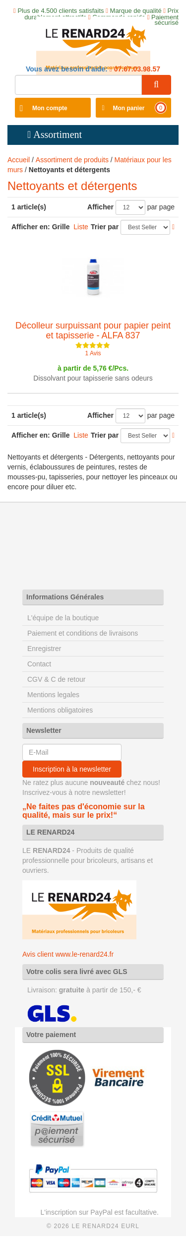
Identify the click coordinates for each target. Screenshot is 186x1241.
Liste (80, 227)
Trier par (105, 227)
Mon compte (49, 108)
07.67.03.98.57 (136, 69)
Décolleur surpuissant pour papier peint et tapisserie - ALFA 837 (93, 330)
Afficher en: (30, 227)
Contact (39, 664)
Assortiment (57, 134)
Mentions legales (53, 695)
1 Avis (93, 353)
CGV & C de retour (56, 679)
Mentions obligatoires (60, 710)
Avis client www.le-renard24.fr (68, 954)
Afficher (100, 207)
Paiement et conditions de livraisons (82, 633)
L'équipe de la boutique (63, 618)
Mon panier (129, 108)
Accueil (18, 160)
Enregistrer (44, 649)
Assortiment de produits (72, 160)
